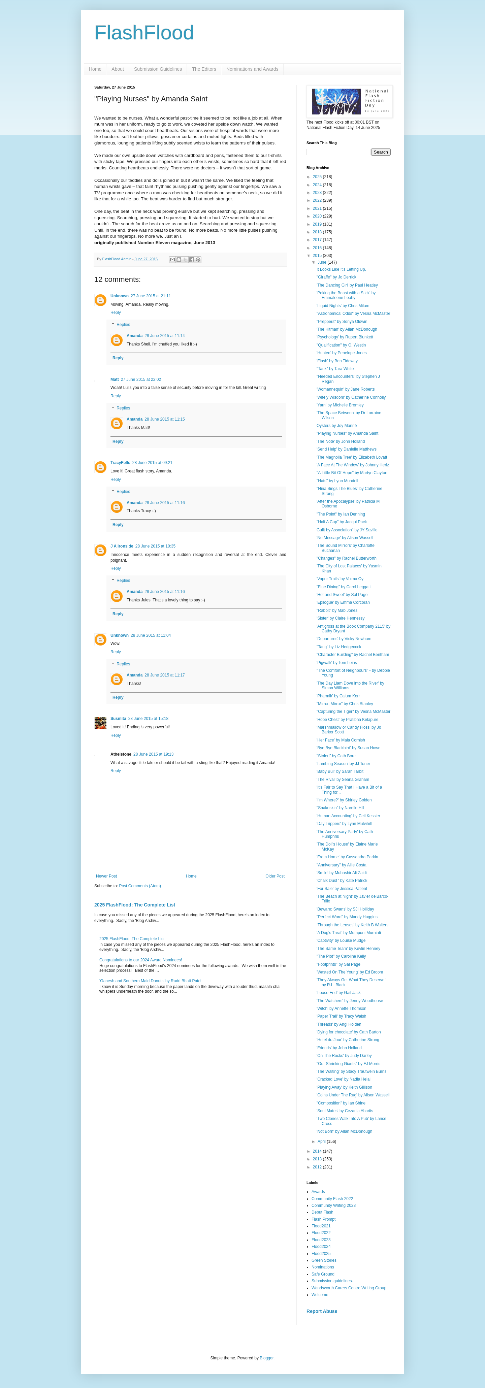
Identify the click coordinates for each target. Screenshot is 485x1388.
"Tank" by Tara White (335, 368)
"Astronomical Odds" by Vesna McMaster (353, 313)
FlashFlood (144, 32)
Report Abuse (321, 1311)
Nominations (323, 1267)
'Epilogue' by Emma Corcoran (343, 602)
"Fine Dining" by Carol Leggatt (344, 587)
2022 (318, 200)
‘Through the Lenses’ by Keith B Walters (352, 925)
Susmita (118, 718)
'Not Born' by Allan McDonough (344, 1131)
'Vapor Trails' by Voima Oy (340, 578)
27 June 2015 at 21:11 (151, 296)
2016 (318, 247)
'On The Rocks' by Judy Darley (344, 1055)
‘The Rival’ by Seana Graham (343, 779)
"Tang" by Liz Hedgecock (339, 647)
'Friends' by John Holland (339, 1048)
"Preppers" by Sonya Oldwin (342, 321)
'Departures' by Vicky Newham (344, 638)
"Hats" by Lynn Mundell (337, 480)
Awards (318, 1191)
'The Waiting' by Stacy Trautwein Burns (352, 1071)
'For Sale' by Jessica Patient (342, 888)
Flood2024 (321, 1246)
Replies (123, 324)
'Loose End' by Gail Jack (339, 992)
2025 (318, 176)
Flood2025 (321, 1253)
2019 (318, 224)
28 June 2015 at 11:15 (164, 419)
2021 (318, 208)
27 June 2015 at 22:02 (141, 379)
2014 (318, 1151)
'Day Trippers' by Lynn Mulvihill (344, 823)
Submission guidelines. (332, 1281)
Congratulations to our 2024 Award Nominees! (140, 960)
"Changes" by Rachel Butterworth (347, 558)
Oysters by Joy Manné (337, 425)
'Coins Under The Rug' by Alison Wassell (353, 1095)
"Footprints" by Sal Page (338, 964)
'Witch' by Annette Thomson (341, 1008)
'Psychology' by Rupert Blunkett (345, 337)
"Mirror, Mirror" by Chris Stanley (345, 703)
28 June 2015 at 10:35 (155, 546)
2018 (318, 232)
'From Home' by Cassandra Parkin (347, 857)
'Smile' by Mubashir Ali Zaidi (342, 872)
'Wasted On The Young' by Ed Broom (350, 972)
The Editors (204, 69)
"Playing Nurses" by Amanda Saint (347, 433)
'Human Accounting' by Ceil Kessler (348, 816)
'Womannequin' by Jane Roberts (346, 389)
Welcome (320, 1294)
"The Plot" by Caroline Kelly (341, 956)
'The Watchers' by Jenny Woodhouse (350, 1000)
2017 (318, 239)
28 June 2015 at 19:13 (153, 754)
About (117, 69)
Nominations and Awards (252, 69)
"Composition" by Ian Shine (341, 1103)
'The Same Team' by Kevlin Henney (348, 948)
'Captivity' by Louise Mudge (341, 940)
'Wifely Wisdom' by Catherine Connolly (351, 397)
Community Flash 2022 (332, 1198)
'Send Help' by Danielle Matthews (347, 449)
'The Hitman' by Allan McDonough (347, 329)
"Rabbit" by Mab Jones (337, 610)
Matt (114, 379)
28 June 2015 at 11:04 (151, 635)
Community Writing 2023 (334, 1205)
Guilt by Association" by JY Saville (347, 530)
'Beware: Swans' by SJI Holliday (345, 909)
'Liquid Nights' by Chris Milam (343, 305)
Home (95, 69)
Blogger (266, 1358)
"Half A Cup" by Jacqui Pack (342, 522)
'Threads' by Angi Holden (339, 1024)
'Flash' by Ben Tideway (337, 361)
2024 (318, 185)
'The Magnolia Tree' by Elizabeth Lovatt (352, 457)
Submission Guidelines (158, 69)
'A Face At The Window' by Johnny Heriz (353, 465)
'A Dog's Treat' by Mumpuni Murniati (349, 932)
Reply (115, 312)
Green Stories (324, 1260)
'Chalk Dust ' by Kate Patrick (342, 880)
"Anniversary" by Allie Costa (341, 865)
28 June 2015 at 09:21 (152, 462)
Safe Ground (323, 1274)
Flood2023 (321, 1239)
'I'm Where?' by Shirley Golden (344, 800)
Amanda (134, 335)
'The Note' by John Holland (341, 441)
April (322, 1141)
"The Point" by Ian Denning (341, 514)
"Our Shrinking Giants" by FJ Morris (348, 1063)
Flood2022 (321, 1232)
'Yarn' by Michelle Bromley (340, 405)
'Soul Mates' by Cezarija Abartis (345, 1111)
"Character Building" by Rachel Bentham (353, 654)
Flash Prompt (323, 1219)
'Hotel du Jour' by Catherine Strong (348, 1039)
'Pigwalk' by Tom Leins (337, 662)
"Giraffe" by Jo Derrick (336, 277)
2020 (318, 216)
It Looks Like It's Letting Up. (341, 269)
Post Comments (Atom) (140, 886)
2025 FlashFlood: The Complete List (134, 904)
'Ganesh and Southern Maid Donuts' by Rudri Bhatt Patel (150, 981)
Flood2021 (321, 1226)
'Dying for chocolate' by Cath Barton (349, 1032)
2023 (318, 192)
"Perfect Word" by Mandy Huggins (347, 917)
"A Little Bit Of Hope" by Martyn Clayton (352, 472)
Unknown (119, 296)
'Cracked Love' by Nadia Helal (343, 1079)
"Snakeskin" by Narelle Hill (340, 807)
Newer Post (106, 876)
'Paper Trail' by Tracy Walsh (341, 1016)
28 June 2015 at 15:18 (148, 718)
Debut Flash (322, 1212)
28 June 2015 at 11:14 (164, 335)
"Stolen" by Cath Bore (336, 756)
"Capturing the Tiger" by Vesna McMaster (353, 711)
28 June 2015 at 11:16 (164, 502)
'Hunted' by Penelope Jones (342, 353)
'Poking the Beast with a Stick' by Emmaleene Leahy (346, 295)
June (322, 262)
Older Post (275, 876)
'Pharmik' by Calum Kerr (338, 696)
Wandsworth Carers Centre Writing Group (349, 1288)
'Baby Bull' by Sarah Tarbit (340, 771)
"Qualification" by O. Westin (341, 345)
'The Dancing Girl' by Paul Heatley (347, 285)
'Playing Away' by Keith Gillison (344, 1087)
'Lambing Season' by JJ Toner (343, 763)
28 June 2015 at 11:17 (164, 675)
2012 (318, 1167)
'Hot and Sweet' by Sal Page (342, 594)
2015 (318, 255)
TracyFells (120, 462)
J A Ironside (121, 546)
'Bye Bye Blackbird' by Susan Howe (348, 748)
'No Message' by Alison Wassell (345, 537)
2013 (318, 1159)
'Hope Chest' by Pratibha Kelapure (347, 719)
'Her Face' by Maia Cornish (341, 740)
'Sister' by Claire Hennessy (341, 618)
